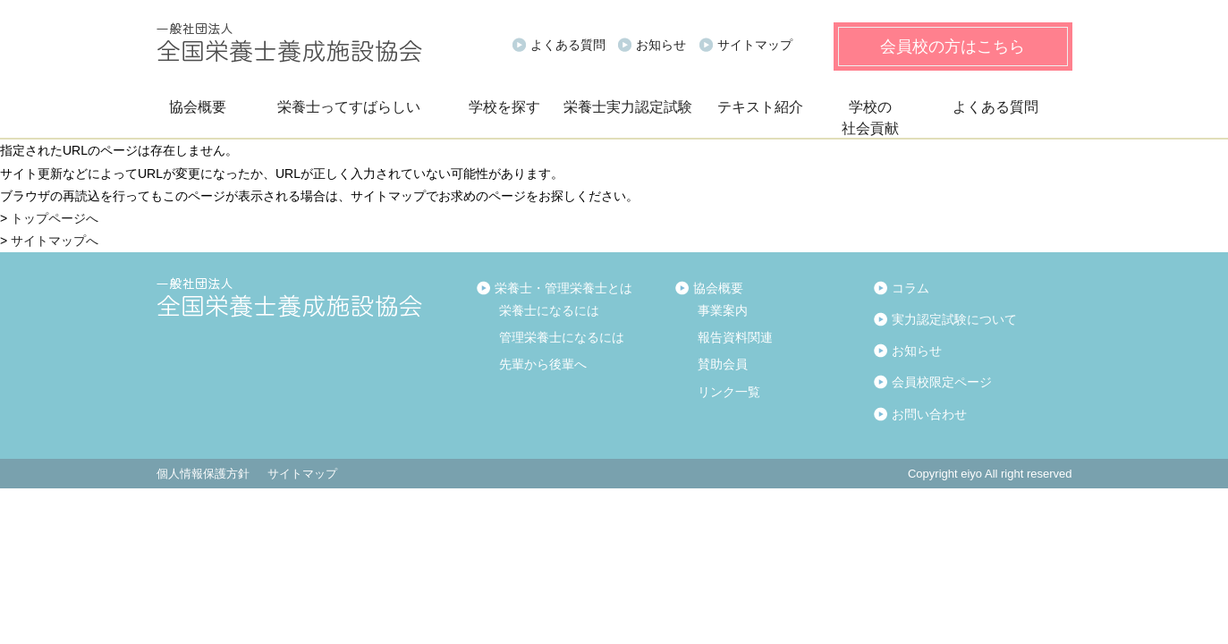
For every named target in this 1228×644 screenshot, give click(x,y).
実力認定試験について (954, 319)
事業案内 (723, 310)
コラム (910, 288)
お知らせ (661, 45)
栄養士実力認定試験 (627, 106)
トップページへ (54, 218)
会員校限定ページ (942, 382)
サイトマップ (754, 45)
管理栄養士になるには (561, 337)
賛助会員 (723, 364)
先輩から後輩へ (543, 364)
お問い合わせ (929, 414)
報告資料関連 (735, 337)
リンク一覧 (729, 392)
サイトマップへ (54, 240)
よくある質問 (568, 45)
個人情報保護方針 (203, 473)
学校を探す (504, 106)
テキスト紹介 (760, 106)
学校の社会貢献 (870, 117)
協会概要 (197, 106)
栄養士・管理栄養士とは (563, 288)
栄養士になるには (549, 310)
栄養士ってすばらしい (348, 106)
